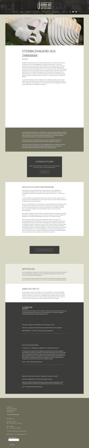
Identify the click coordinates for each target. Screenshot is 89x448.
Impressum (15, 431)
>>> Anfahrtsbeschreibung (13, 414)
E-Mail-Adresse (12, 437)
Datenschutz (23, 431)
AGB (10, 431)
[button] (29, 319)
